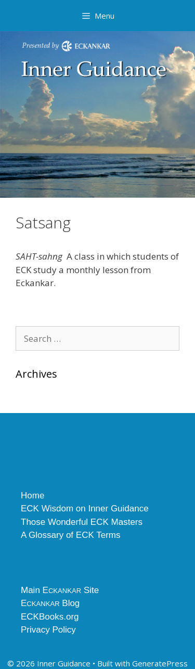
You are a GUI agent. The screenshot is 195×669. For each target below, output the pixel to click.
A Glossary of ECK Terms (70, 535)
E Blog (50, 603)
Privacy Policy (48, 630)
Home (32, 495)
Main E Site (60, 590)
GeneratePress (160, 663)
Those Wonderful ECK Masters (81, 522)
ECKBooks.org (50, 617)
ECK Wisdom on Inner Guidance (85, 508)
